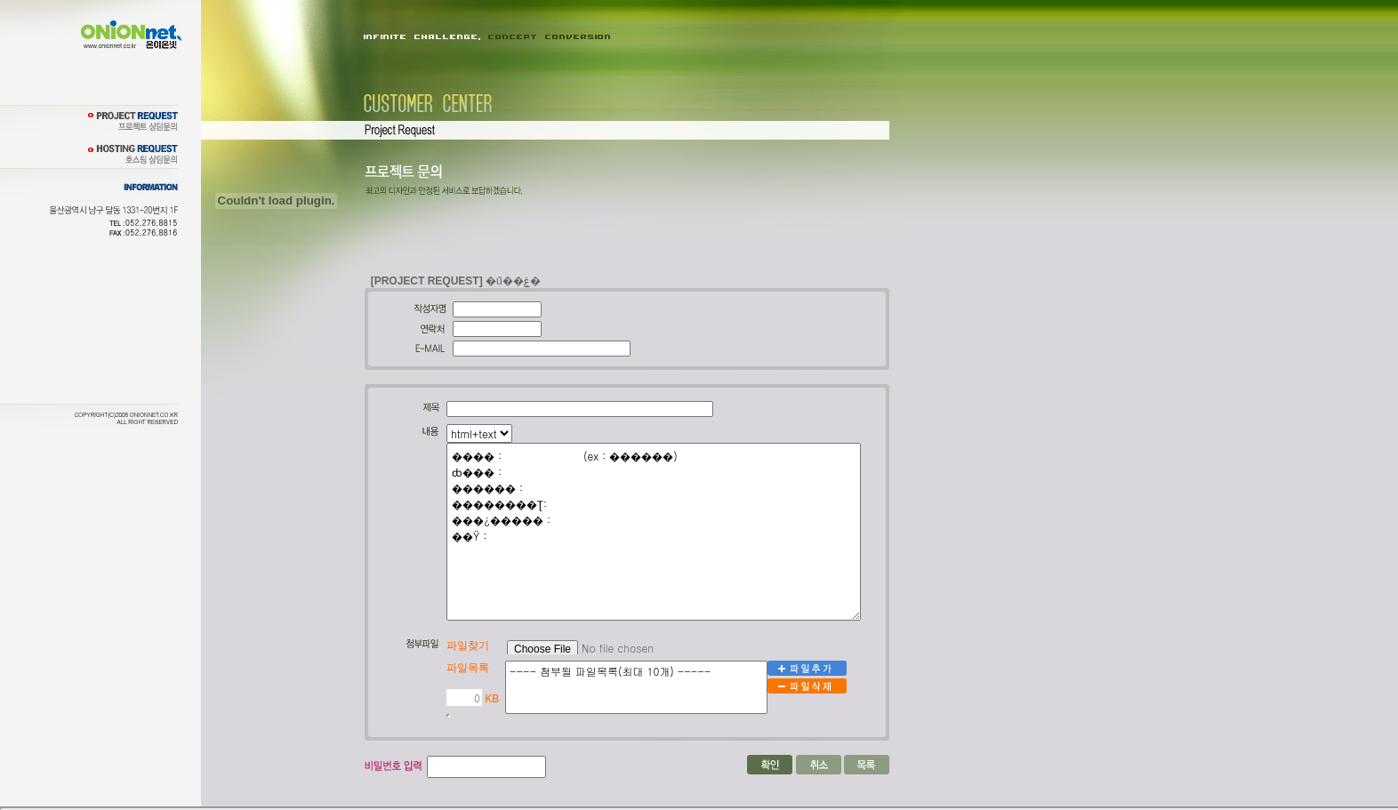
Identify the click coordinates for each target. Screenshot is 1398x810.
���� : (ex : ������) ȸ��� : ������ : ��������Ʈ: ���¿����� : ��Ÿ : (653, 532)
